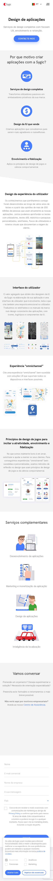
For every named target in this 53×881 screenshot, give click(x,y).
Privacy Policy (14, 813)
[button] (26, 800)
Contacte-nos (26, 39)
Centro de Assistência (34, 705)
